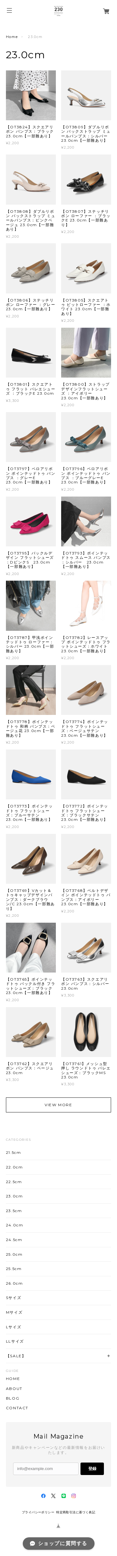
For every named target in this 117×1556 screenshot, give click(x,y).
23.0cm (14, 1196)
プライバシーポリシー (38, 1512)
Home (12, 37)
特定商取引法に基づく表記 (75, 1512)
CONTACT (17, 1408)
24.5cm (14, 1239)
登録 (92, 1468)
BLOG (12, 1398)
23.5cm (14, 1210)
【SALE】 (16, 1356)
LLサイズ (15, 1341)
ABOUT (14, 1389)
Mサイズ (14, 1312)
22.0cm (14, 1167)
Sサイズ (13, 1297)
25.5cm (14, 1268)
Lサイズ (13, 1327)
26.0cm (14, 1283)
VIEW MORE (58, 1104)
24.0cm (14, 1225)
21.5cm (13, 1152)
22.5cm (14, 1181)
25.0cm (14, 1254)
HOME (13, 1379)
